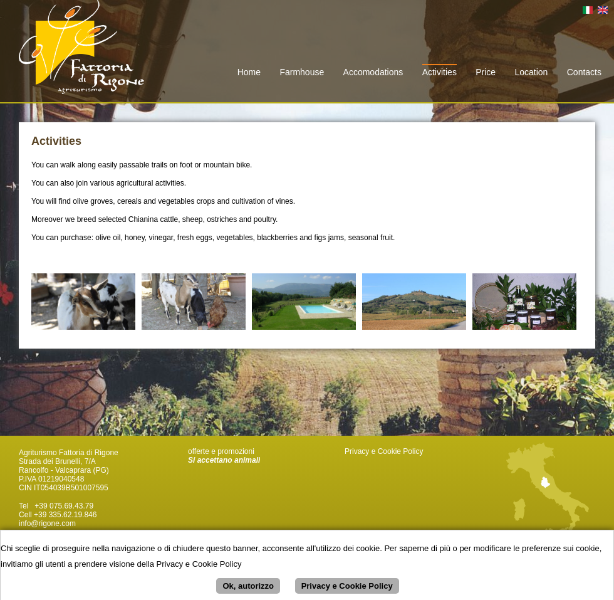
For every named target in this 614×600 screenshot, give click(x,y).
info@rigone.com (47, 523)
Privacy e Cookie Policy (384, 451)
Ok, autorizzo (248, 589)
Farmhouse (301, 72)
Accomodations (373, 72)
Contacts (584, 72)
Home (249, 72)
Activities (439, 72)
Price (486, 72)
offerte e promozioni (221, 451)
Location (531, 72)
